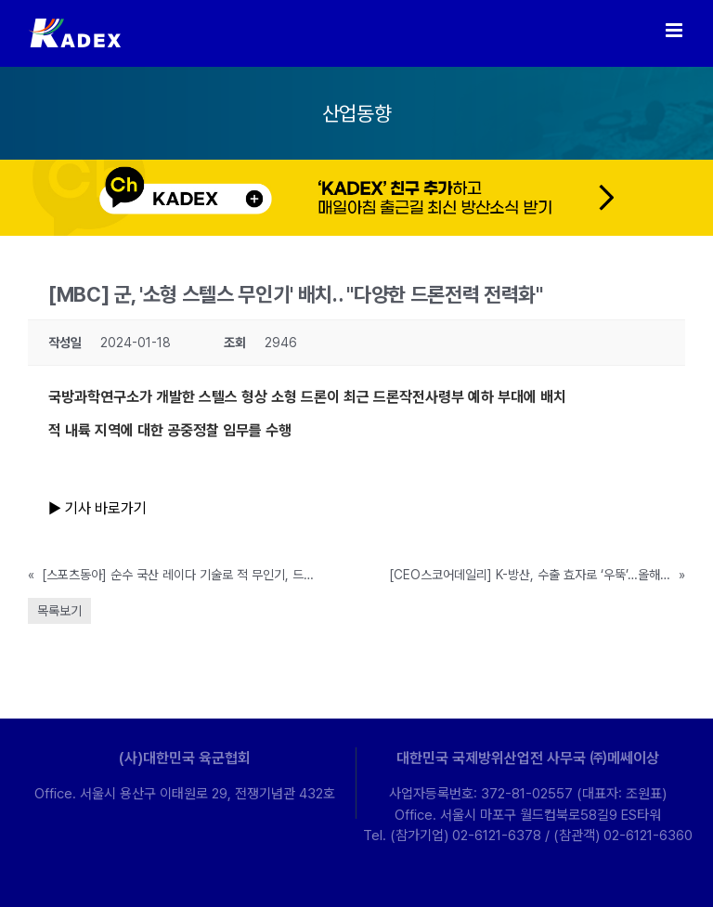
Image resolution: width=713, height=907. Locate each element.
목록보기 (59, 610)
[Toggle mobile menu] (675, 30)
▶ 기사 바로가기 (99, 508)
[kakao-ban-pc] (356, 166)
